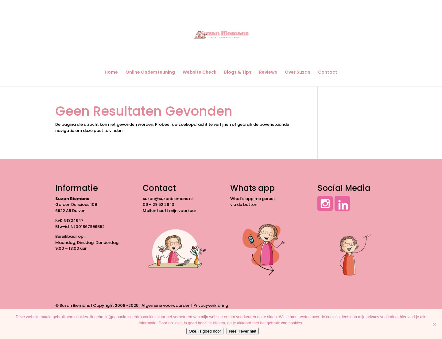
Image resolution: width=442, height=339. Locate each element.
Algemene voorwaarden (166, 305)
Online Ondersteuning (150, 72)
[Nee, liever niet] (434, 324)
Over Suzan (297, 72)
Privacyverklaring (210, 305)
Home (111, 72)
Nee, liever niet (242, 331)
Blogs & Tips (237, 72)
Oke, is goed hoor (205, 331)
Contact (327, 72)
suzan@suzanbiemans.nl (168, 199)
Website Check (199, 72)
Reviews (268, 72)
